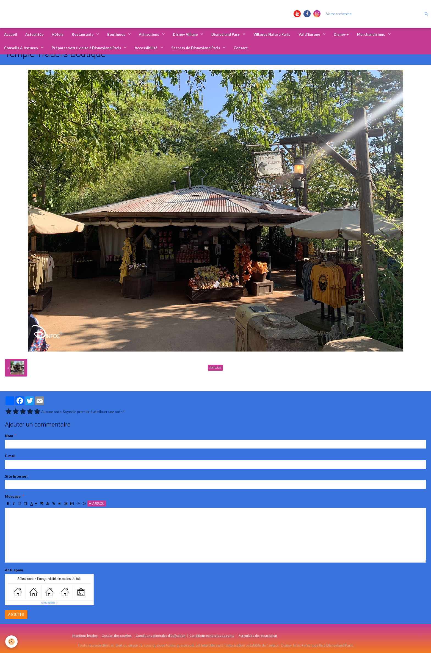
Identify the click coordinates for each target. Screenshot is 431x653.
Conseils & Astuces (21, 48)
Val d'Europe (310, 34)
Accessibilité (146, 48)
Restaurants (83, 34)
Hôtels (57, 34)
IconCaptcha (48, 602)
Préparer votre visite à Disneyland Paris (87, 48)
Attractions (149, 34)
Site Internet (16, 476)
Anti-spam (14, 570)
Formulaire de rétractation (258, 635)
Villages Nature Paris (271, 34)
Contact (241, 48)
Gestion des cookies (117, 635)
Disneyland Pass (226, 34)
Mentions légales (85, 635)
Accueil (10, 34)
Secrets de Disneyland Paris (196, 48)
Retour (215, 367)
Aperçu (96, 503)
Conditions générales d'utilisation (160, 635)
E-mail (10, 456)
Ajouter (16, 614)
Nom (9, 436)
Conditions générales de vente (211, 635)
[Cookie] (11, 641)
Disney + (341, 34)
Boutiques (116, 34)
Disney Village (186, 34)
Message (13, 496)
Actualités (34, 34)
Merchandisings (371, 34)
